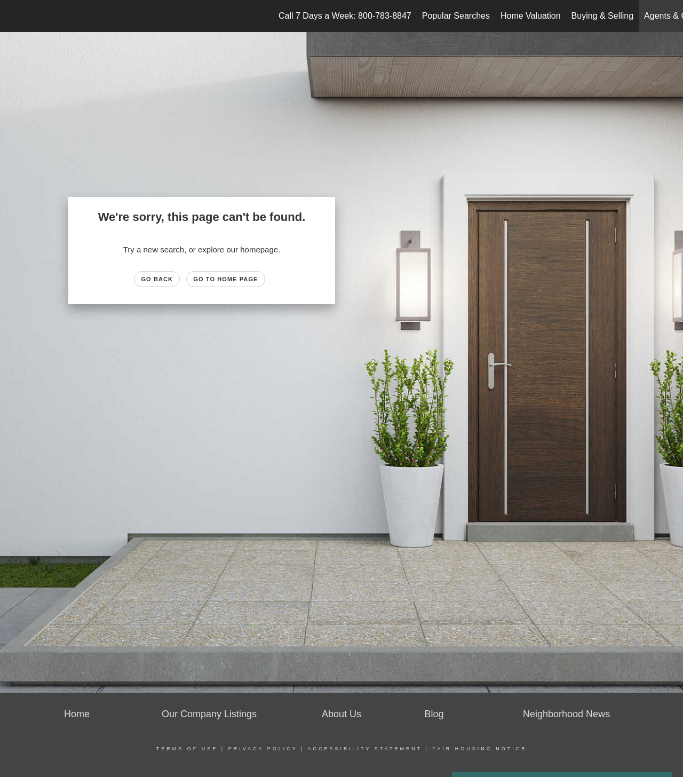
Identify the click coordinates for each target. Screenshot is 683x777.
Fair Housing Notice (479, 748)
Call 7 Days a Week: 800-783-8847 (345, 15)
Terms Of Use (187, 748)
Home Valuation (531, 15)
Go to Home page (225, 279)
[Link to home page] (13, 16)
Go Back (157, 279)
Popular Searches (456, 15)
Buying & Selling (602, 15)
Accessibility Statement (365, 748)
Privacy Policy (263, 748)
